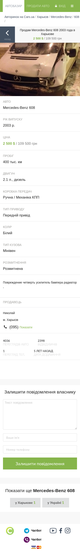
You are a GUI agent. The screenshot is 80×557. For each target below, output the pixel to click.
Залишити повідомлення (40, 463)
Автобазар (13, 6)
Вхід (59, 6)
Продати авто (38, 6)
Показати (26, 327)
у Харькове (25, 502)
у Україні (55, 502)
